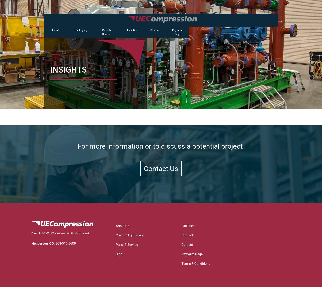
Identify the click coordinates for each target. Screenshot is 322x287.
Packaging (81, 30)
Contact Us (161, 168)
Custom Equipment (131, 235)
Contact (155, 30)
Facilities (132, 30)
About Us (122, 226)
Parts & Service (106, 32)
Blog (119, 254)
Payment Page (177, 32)
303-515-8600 (66, 243)
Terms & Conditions (196, 264)
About (55, 30)
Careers (187, 245)
